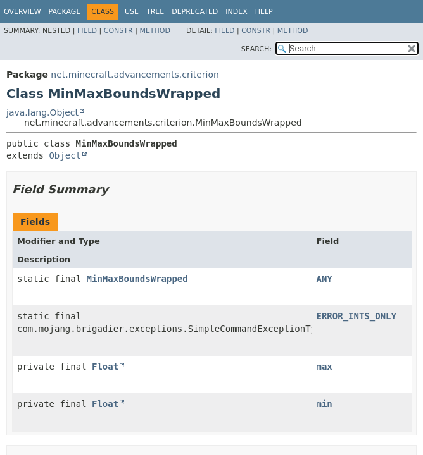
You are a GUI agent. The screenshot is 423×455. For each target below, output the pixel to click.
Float (105, 366)
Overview (22, 12)
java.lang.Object (42, 112)
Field (87, 31)
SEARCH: (256, 49)
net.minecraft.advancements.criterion (135, 75)
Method (154, 31)
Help (264, 12)
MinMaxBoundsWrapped (137, 279)
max (324, 366)
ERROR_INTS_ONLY (356, 316)
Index (236, 12)
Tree (155, 12)
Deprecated (195, 12)
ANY (324, 279)
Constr (118, 31)
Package (65, 12)
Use (132, 12)
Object (65, 155)
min (324, 404)
